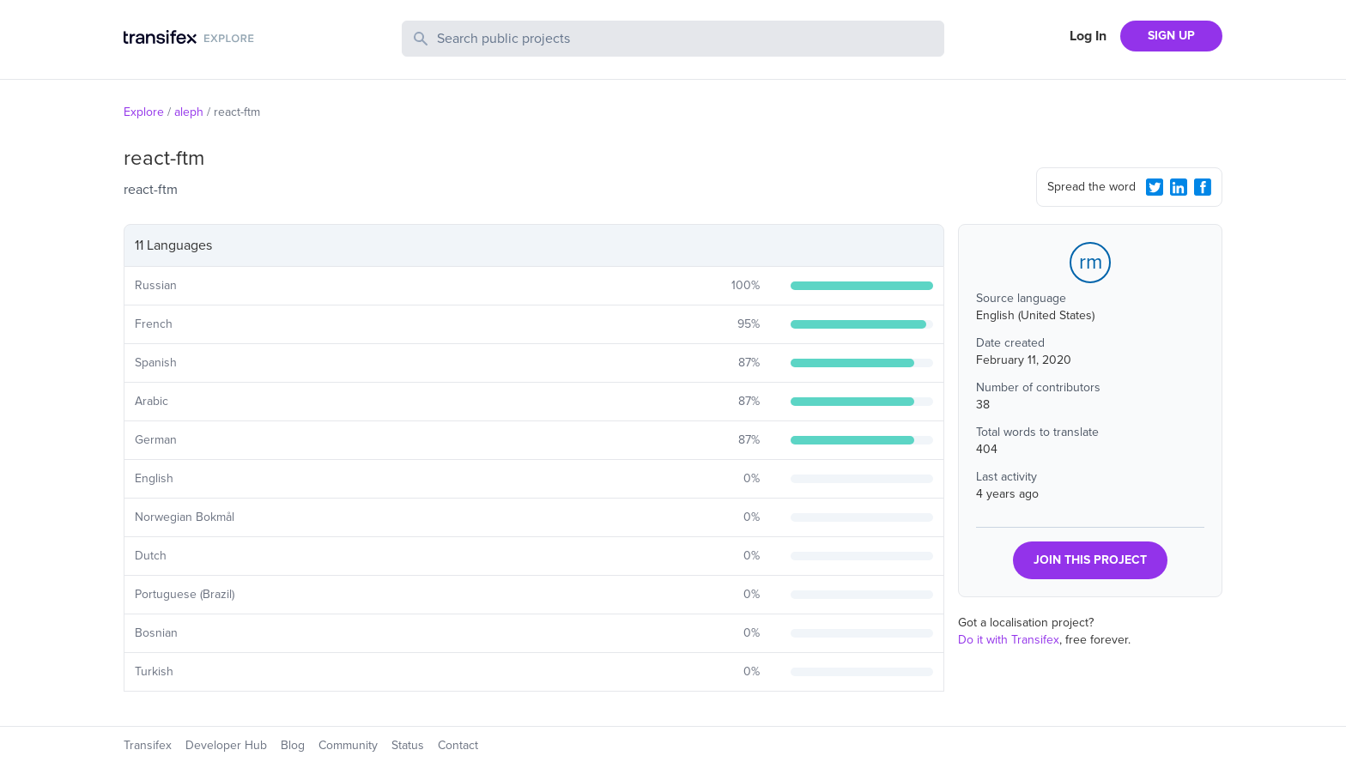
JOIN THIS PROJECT (1090, 560)
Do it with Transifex (1008, 639)
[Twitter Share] (1155, 187)
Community (348, 745)
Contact (458, 745)
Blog (293, 745)
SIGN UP (1171, 35)
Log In (1088, 36)
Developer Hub (226, 745)
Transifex (148, 745)
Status (407, 745)
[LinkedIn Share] (1179, 187)
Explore (144, 112)
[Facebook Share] (1203, 187)
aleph (188, 112)
